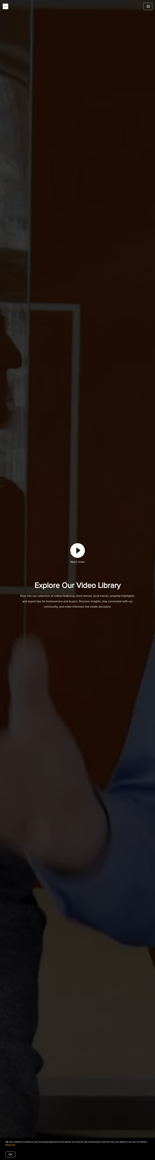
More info (10, 1144)
